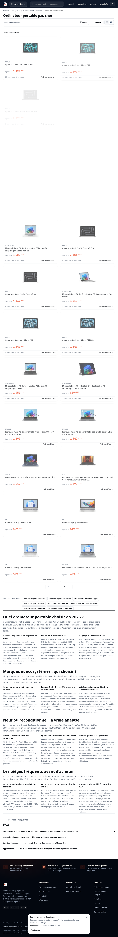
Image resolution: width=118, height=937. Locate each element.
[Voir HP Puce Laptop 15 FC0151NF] (30, 515)
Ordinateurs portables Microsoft (84, 603)
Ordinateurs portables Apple (86, 598)
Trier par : (97, 22)
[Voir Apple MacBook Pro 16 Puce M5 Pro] (87, 241)
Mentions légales (101, 908)
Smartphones (44, 891)
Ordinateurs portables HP (57, 603)
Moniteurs (43, 896)
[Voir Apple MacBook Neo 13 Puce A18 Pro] (87, 103)
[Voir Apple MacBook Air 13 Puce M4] (30, 149)
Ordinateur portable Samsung (60, 608)
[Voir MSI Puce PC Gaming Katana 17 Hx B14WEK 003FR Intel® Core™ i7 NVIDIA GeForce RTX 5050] (87, 469)
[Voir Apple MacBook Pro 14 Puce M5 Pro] (30, 103)
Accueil (6, 11)
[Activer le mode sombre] (112, 4)
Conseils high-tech (73, 887)
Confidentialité (100, 912)
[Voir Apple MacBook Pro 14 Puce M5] (87, 149)
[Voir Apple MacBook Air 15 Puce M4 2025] (87, 195)
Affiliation (98, 899)
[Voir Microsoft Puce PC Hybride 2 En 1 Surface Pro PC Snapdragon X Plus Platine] (87, 379)
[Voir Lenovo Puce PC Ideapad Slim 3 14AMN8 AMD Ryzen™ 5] (87, 560)
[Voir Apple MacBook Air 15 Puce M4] (30, 333)
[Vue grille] (111, 22)
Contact (97, 903)
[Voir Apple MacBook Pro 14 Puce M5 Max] (30, 287)
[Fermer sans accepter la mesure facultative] (86, 917)
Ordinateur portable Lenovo (60, 598)
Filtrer (83, 22)
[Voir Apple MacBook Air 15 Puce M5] (87, 57)
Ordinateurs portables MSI (33, 603)
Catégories (16, 11)
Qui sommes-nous (101, 887)
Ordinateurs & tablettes (32, 11)
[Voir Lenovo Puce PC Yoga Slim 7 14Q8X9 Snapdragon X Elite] (30, 469)
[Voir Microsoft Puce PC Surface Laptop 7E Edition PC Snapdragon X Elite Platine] (30, 241)
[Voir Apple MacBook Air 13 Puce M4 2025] (87, 333)
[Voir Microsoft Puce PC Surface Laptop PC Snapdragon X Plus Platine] (87, 287)
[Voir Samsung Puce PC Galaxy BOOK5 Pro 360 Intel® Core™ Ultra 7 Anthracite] (30, 424)
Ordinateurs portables (48, 887)
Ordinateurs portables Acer (34, 608)
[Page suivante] (69, 587)
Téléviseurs (43, 900)
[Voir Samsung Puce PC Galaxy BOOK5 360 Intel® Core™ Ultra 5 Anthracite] (87, 424)
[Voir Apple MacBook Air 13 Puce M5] (30, 57)
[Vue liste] (107, 22)
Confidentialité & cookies (51, 926)
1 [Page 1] (59, 587)
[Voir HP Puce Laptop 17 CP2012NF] (30, 560)
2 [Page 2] (64, 587)
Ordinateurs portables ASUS (34, 598)
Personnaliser (35, 926)
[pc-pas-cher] (5, 4)
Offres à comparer (73, 891)
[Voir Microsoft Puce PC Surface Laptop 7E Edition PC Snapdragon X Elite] (30, 379)
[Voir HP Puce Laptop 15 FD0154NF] (87, 515)
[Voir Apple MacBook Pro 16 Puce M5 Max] (30, 195)
